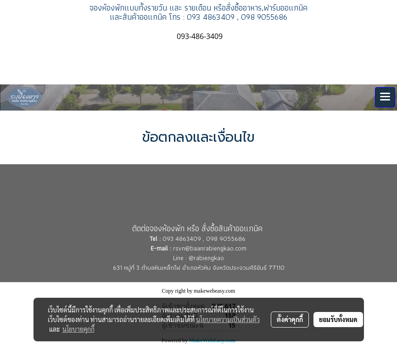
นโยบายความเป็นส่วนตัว (228, 319)
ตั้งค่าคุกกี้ (290, 319)
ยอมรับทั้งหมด (338, 319)
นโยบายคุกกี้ (78, 329)
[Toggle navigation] (385, 97)
